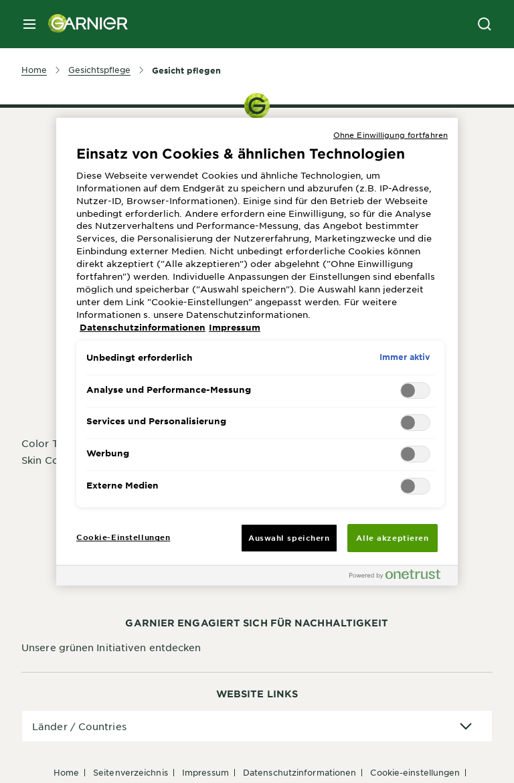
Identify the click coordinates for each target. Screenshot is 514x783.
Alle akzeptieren (392, 537)
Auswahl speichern (289, 537)
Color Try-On (53, 443)
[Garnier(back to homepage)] (82, 24)
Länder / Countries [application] (79, 726)
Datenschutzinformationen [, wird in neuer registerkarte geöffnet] (142, 327)
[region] (257, 352)
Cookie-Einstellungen (415, 772)
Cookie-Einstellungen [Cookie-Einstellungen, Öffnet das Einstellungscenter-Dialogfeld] (123, 536)
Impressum (205, 772)
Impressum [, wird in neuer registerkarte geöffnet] (234, 327)
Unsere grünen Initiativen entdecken (111, 647)
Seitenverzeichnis (130, 772)
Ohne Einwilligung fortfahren (390, 134)
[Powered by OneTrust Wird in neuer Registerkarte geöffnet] (400, 577)
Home (66, 772)
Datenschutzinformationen (299, 772)
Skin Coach (48, 460)
